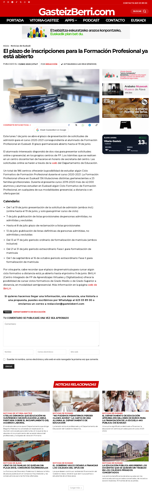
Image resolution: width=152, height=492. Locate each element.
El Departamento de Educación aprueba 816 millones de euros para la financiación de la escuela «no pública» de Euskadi (125, 419)
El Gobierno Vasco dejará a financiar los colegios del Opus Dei (74, 466)
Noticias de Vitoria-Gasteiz (17, 413)
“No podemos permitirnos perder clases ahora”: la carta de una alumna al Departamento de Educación (75, 418)
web (54, 163)
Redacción (51, 64)
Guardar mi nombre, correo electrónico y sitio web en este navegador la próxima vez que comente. (53, 359)
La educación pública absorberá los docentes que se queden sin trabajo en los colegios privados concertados (125, 467)
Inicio (6, 46)
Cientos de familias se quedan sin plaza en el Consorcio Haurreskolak (26, 466)
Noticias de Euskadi (21, 46)
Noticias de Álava (12, 463)
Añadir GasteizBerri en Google (51, 130)
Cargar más (76, 484)
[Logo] (61, 11)
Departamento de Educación (29, 312)
